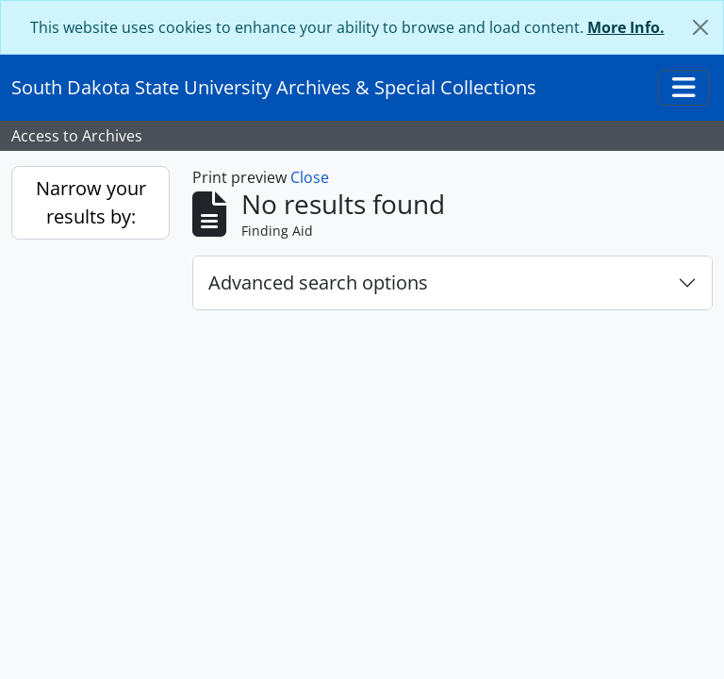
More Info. (626, 27)
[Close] (700, 27)
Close (309, 177)
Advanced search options (318, 282)
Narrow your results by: (91, 202)
